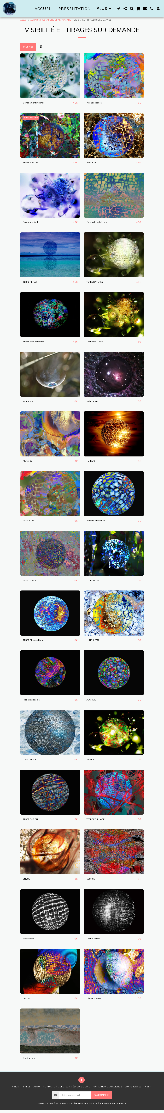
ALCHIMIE (92, 701)
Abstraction (30, 1061)
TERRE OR (93, 462)
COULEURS (30, 522)
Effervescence (95, 1001)
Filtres (28, 46)
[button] (119, 8)
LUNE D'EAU (94, 641)
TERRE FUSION (32, 821)
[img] (50, 75)
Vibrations (29, 402)
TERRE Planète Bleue (36, 641)
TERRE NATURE (33, 162)
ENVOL (27, 881)
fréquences (29, 941)
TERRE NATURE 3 (97, 342)
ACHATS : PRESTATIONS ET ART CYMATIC (50, 20)
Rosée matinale (32, 222)
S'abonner (101, 1098)
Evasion (91, 761)
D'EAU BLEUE (31, 761)
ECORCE (91, 881)
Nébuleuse (92, 402)
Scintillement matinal (35, 102)
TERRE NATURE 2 (97, 282)
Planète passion (32, 701)
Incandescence (95, 102)
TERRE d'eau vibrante (36, 342)
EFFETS (28, 1001)
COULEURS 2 (31, 581)
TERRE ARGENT (96, 941)
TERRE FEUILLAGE (98, 821)
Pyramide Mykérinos (98, 222)
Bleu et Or (92, 162)
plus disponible (32, 118)
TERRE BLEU (94, 581)
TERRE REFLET (32, 282)
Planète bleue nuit (97, 522)
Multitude (28, 462)
